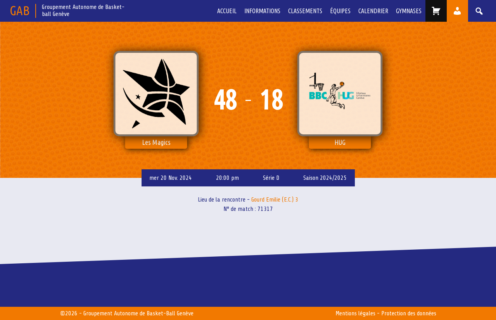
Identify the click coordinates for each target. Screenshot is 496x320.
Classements (305, 11)
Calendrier (373, 11)
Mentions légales (355, 313)
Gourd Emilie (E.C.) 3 (274, 199)
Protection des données (408, 313)
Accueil (227, 11)
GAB (19, 10)
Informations (262, 11)
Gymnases (409, 11)
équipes (340, 11)
